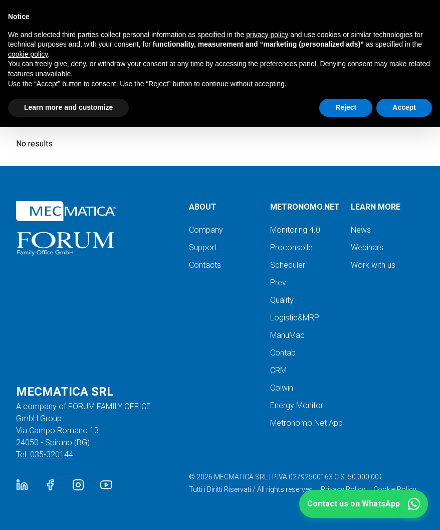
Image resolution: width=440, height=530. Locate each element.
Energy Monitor (296, 405)
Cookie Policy (394, 489)
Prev (278, 282)
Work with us (373, 265)
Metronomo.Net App (306, 423)
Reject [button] (345, 107)
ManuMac (287, 335)
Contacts (205, 265)
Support (203, 247)
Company (206, 230)
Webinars (367, 247)
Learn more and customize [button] (68, 107)
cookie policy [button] (28, 54)
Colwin (281, 388)
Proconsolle (291, 247)
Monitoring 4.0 (295, 230)
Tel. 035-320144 (44, 454)
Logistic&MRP (294, 317)
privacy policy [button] (267, 35)
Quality (282, 300)
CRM (278, 370)
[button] (363, 504)
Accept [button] (404, 107)
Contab (283, 353)
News (361, 230)
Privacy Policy (343, 489)
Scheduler (287, 265)
